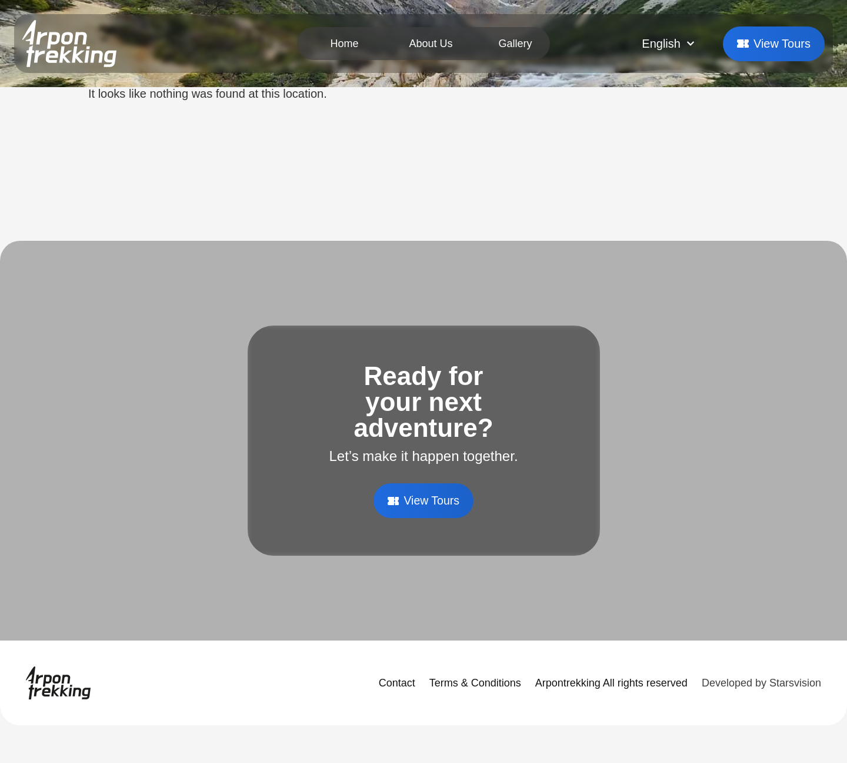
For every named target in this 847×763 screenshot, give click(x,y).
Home (344, 43)
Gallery (515, 43)
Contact (397, 683)
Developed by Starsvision (761, 683)
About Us (430, 43)
